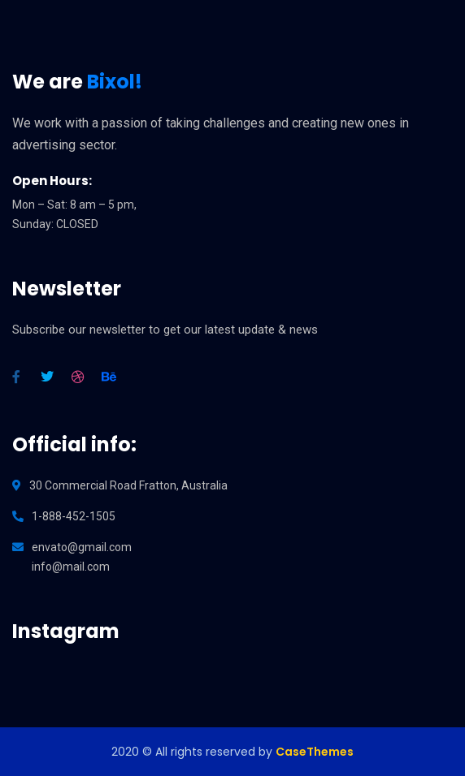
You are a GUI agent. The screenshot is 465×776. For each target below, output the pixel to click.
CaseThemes (315, 752)
